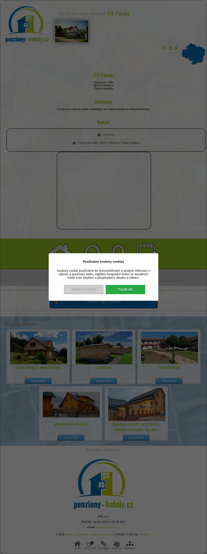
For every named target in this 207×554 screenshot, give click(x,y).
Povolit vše (125, 289)
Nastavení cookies (83, 289)
